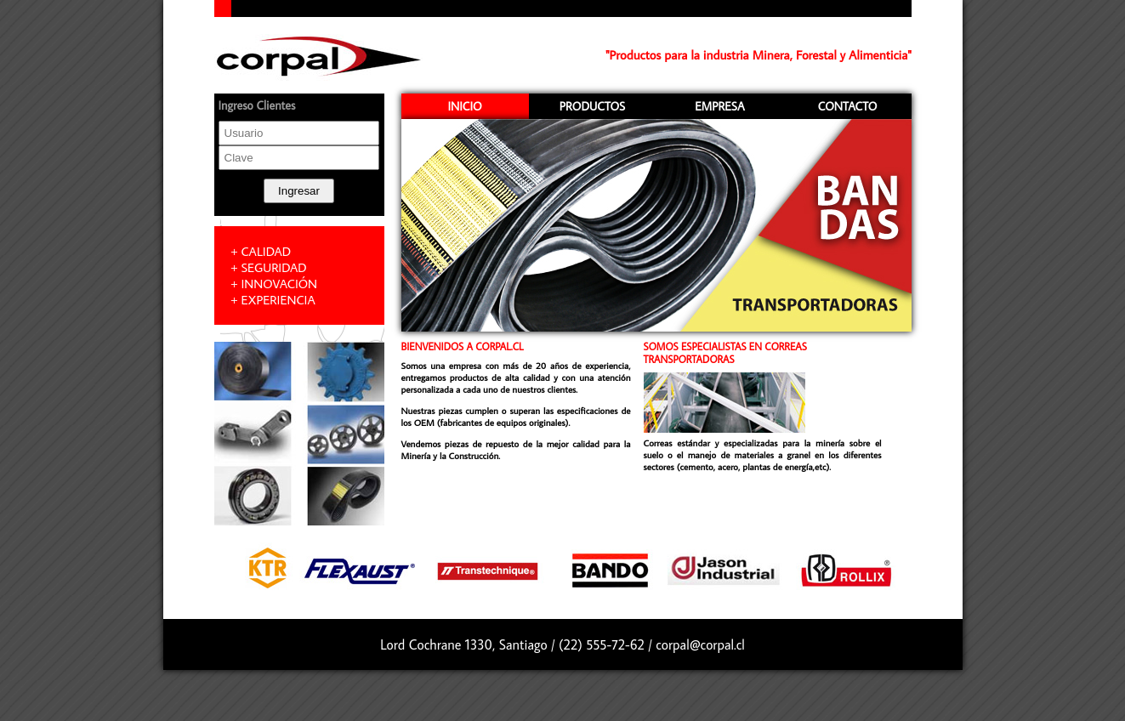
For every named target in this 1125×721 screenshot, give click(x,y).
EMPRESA (719, 106)
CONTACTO (848, 106)
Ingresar (299, 191)
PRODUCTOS (592, 106)
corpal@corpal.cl (700, 644)
